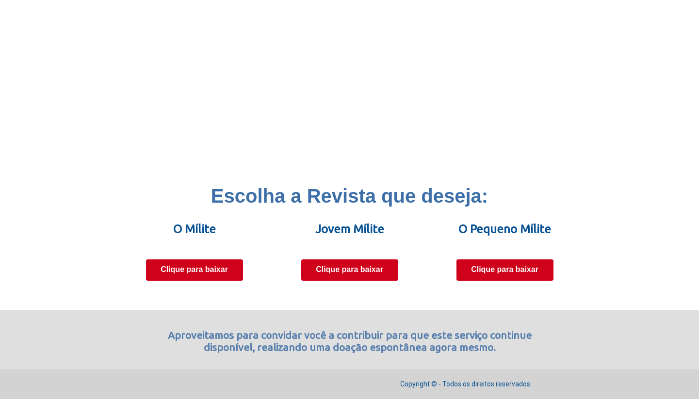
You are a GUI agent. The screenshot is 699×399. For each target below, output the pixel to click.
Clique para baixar (194, 269)
